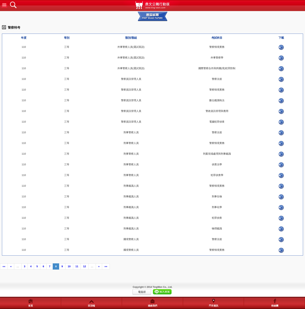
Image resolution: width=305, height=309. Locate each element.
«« (4, 266)
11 (76, 266)
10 (69, 266)
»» (105, 266)
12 (84, 266)
